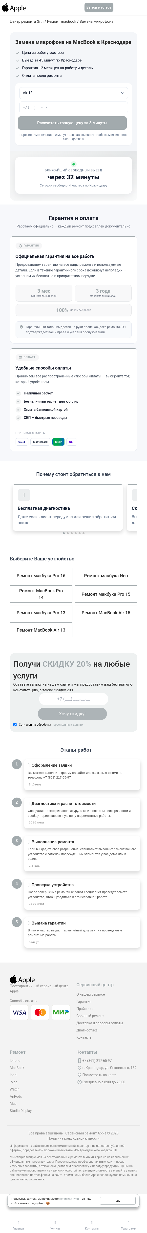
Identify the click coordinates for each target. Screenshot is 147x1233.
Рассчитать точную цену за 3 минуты (74, 123)
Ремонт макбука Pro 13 (41, 612)
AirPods (16, 1096)
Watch (15, 1089)
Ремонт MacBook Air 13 (41, 630)
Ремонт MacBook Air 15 (106, 612)
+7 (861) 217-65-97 (57, 777)
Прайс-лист (86, 1009)
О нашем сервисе (91, 994)
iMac (14, 1082)
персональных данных (67, 724)
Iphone (15, 1061)
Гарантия (84, 1002)
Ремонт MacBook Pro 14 (41, 594)
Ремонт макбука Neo (106, 575)
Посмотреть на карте (100, 1075)
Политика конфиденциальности (73, 1138)
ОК (118, 1200)
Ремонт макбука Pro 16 (41, 575)
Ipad (13, 1075)
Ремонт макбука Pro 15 (106, 594)
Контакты (84, 1037)
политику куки (69, 1198)
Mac (13, 1104)
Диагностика (87, 1030)
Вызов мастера (98, 7)
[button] (64, 533)
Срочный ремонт (90, 1016)
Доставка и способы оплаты (100, 1023)
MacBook (17, 1068)
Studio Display (21, 1111)
